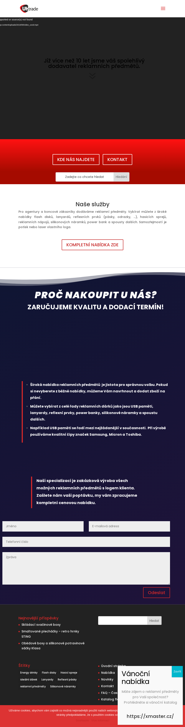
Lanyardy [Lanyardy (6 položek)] (47, 679)
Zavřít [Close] (177, 671)
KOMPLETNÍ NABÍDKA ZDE (92, 245)
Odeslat (156, 593)
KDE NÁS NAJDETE (76, 159)
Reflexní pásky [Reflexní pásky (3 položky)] (67, 679)
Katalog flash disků (116, 699)
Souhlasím (82, 720)
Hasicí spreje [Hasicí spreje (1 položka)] (69, 672)
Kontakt (107, 686)
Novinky (107, 679)
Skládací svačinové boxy (41, 624)
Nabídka (108, 673)
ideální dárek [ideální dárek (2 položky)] (28, 679)
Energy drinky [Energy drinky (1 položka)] (29, 672)
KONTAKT (117, 159)
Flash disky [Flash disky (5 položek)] (49, 672)
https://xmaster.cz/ (150, 716)
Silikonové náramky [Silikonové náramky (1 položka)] (63, 686)
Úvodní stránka (113, 666)
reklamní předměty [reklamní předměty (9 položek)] (33, 686)
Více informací (100, 720)
